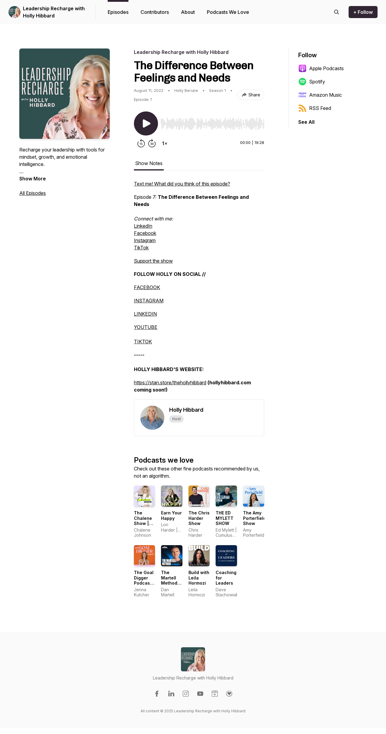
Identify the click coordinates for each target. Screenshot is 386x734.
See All (306, 122)
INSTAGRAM (148, 301)
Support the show (153, 261)
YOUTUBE (145, 327)
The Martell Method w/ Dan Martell (169, 583)
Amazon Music (320, 95)
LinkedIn (143, 226)
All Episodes (32, 193)
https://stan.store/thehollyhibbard (170, 382)
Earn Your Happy (171, 515)
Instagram (145, 240)
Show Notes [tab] (149, 163)
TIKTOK (143, 342)
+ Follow (363, 12)
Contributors (155, 12)
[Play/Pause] (146, 123)
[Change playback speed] (165, 143)
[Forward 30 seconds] (152, 143)
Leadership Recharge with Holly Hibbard (54, 12)
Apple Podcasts (321, 68)
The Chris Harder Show (199, 518)
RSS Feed (314, 108)
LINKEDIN (145, 314)
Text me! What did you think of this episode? (182, 184)
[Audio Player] (212, 121)
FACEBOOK (147, 287)
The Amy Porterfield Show (254, 518)
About (188, 12)
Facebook (145, 233)
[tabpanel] (199, 289)
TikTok (141, 248)
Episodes (118, 12)
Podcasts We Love (228, 12)
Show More (32, 179)
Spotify (311, 81)
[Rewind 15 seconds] (141, 143)
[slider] (212, 123)
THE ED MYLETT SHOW (224, 518)
